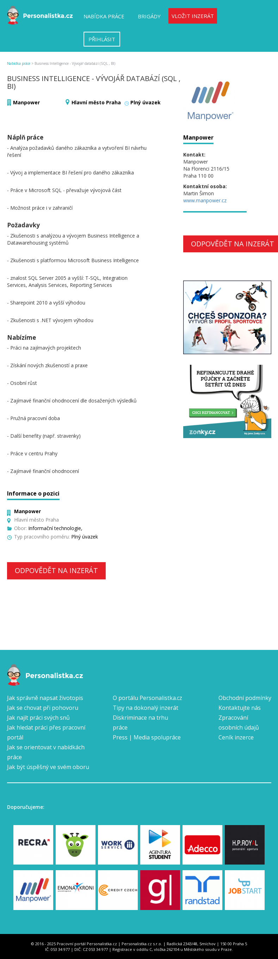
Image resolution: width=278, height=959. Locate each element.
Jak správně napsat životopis (45, 698)
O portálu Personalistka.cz (147, 698)
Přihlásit (101, 39)
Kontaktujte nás (239, 708)
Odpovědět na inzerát (56, 570)
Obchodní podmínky (244, 698)
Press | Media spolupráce (147, 737)
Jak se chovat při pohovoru (42, 708)
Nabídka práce (104, 16)
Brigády (149, 16)
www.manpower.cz (205, 200)
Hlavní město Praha (96, 102)
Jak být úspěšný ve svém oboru (48, 767)
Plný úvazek (145, 102)
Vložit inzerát (193, 15)
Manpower (26, 102)
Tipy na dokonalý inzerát (145, 708)
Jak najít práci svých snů (38, 717)
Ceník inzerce (236, 737)
